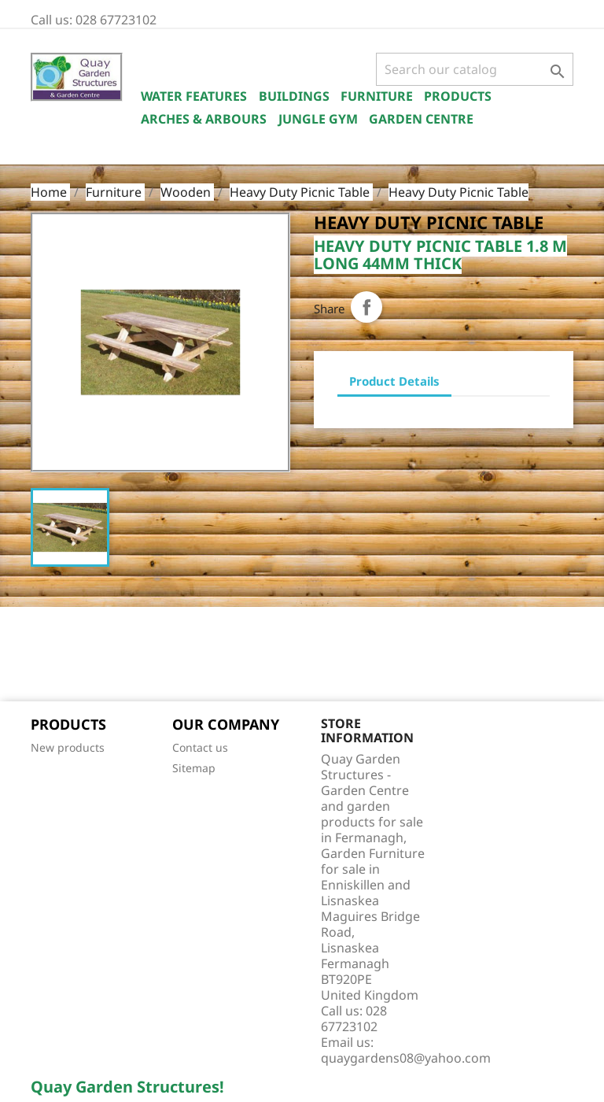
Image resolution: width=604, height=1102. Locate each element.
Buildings (294, 96)
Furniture (377, 96)
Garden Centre (421, 119)
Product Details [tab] (394, 381)
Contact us (200, 747)
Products (458, 96)
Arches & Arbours (204, 119)
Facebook (48, 655)
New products (68, 747)
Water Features (194, 96)
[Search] (474, 69)
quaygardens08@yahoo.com (406, 1058)
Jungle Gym (318, 119)
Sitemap (193, 767)
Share (366, 307)
